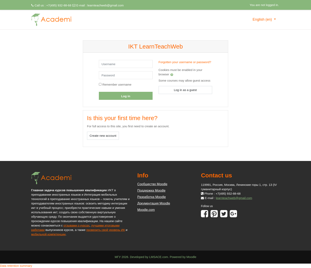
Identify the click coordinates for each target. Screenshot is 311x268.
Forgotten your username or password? (185, 62)
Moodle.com (146, 209)
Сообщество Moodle (152, 184)
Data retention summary (16, 265)
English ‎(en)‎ (263, 19)
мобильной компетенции (48, 234)
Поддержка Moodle (151, 190)
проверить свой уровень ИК (105, 230)
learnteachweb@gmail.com (105, 5)
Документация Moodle (153, 203)
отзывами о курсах (76, 225)
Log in (125, 96)
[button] (172, 74)
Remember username (116, 84)
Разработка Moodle (151, 197)
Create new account (103, 135)
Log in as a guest (185, 90)
